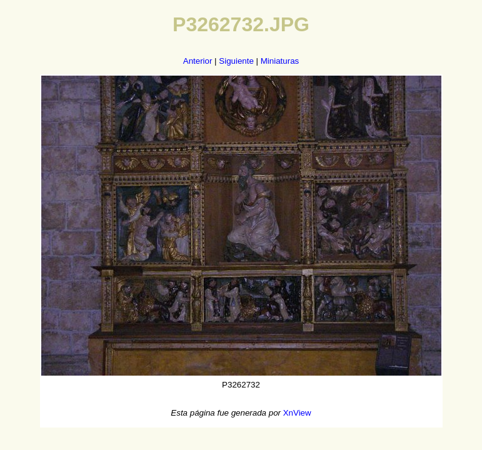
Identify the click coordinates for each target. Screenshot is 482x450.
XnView (297, 413)
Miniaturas (280, 61)
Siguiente (236, 61)
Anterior (198, 61)
